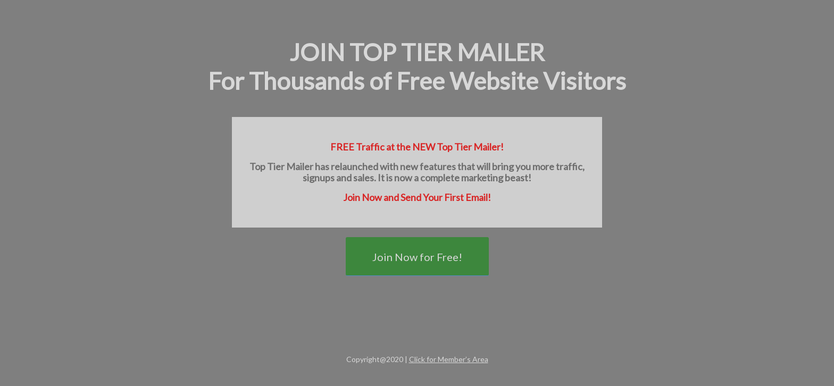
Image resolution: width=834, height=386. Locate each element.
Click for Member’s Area (448, 359)
